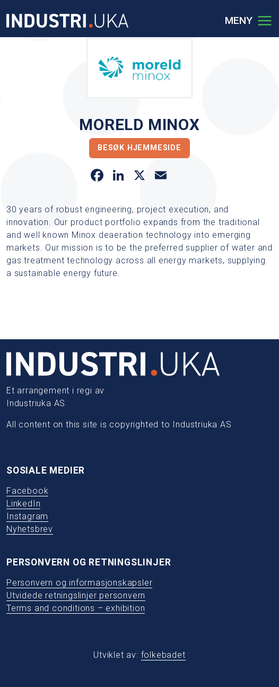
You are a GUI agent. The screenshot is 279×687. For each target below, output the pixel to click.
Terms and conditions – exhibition (75, 608)
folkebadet (163, 655)
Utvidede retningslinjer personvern (75, 595)
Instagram (27, 516)
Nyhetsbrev (29, 529)
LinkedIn (23, 504)
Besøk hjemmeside (139, 147)
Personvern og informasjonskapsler (79, 583)
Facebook (27, 491)
